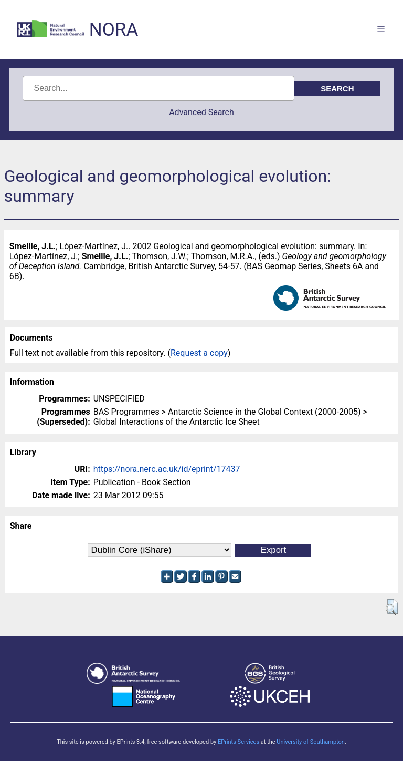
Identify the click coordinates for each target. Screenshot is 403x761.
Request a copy (199, 353)
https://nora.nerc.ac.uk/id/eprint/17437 (166, 469)
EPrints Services (238, 741)
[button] (392, 607)
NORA (113, 29)
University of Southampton (311, 741)
